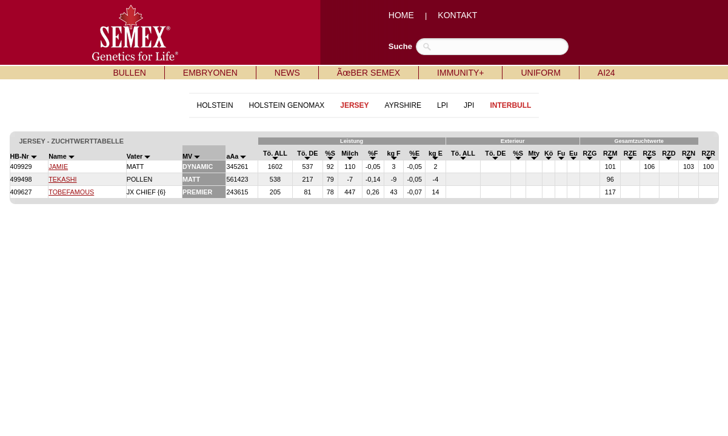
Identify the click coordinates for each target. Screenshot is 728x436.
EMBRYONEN (210, 73)
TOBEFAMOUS (71, 192)
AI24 (606, 73)
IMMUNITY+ (460, 73)
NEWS (287, 73)
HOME (401, 15)
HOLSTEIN (215, 105)
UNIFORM (540, 73)
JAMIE (58, 166)
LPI (442, 105)
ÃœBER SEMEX (368, 73)
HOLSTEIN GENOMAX (287, 105)
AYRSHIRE (403, 105)
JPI (469, 105)
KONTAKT (457, 15)
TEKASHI (62, 179)
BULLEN (129, 73)
